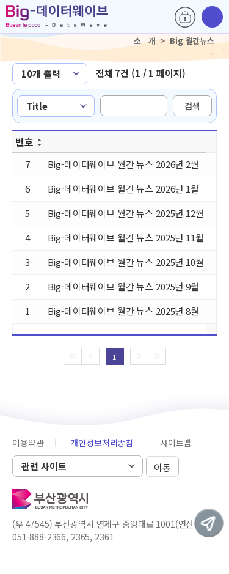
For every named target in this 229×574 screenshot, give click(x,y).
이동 (162, 466)
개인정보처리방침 (101, 442)
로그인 (185, 17)
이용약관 (27, 442)
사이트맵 (175, 442)
